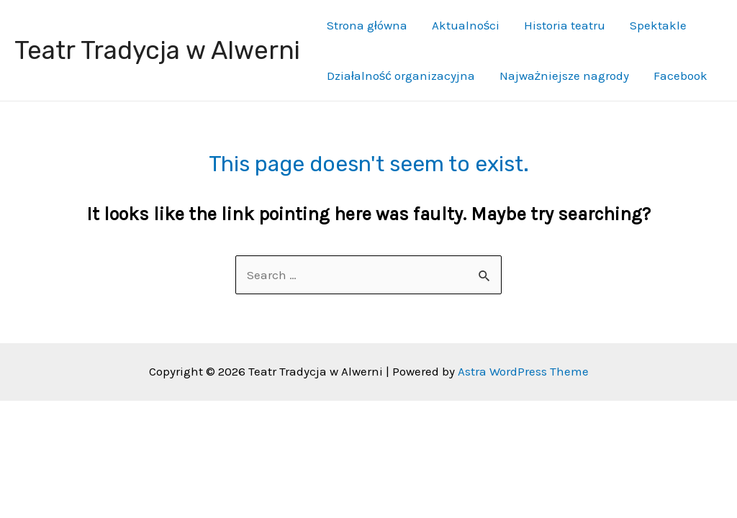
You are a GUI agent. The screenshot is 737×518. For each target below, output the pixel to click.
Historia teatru (564, 25)
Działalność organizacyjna (401, 75)
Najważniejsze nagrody (564, 75)
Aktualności (466, 25)
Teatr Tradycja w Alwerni (157, 50)
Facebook (680, 75)
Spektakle (658, 25)
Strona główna (367, 25)
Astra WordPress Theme (523, 371)
